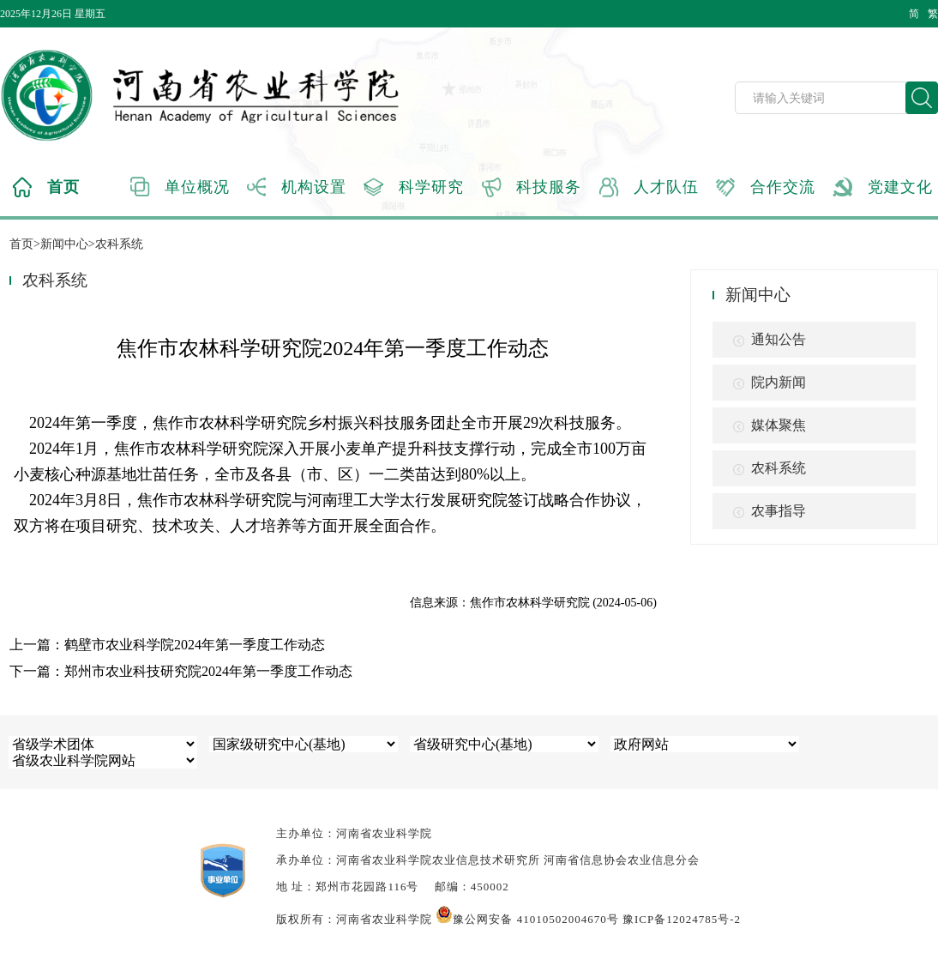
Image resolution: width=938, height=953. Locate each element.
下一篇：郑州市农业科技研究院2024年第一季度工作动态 (180, 671)
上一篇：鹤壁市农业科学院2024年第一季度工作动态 (167, 644)
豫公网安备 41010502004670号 (527, 919)
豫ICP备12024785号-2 (681, 919)
